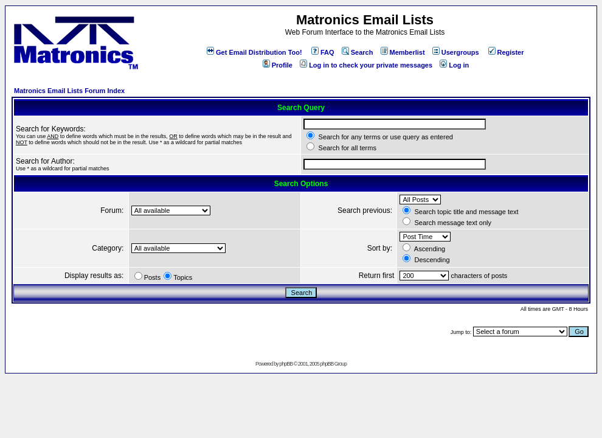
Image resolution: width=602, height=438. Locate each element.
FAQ (322, 52)
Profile (277, 65)
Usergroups (455, 52)
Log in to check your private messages (366, 65)
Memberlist (403, 52)
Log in (454, 65)
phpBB (285, 364)
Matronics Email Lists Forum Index (69, 90)
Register (506, 52)
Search (357, 52)
